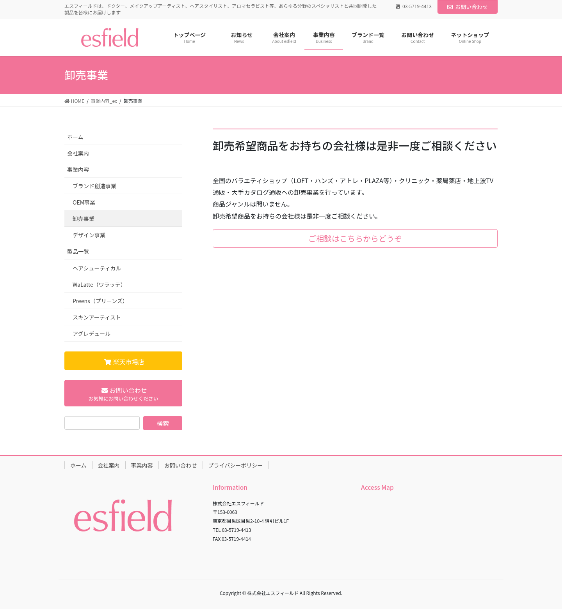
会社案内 (78, 153)
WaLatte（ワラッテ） (99, 284)
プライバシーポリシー (235, 465)
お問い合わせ (467, 7)
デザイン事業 (89, 235)
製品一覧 (78, 251)
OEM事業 (84, 202)
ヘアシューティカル (97, 268)
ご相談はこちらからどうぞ (355, 238)
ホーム (75, 137)
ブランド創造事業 (94, 186)
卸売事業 (83, 218)
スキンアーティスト (97, 317)
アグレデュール (91, 333)
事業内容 (78, 169)
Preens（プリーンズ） (100, 301)
